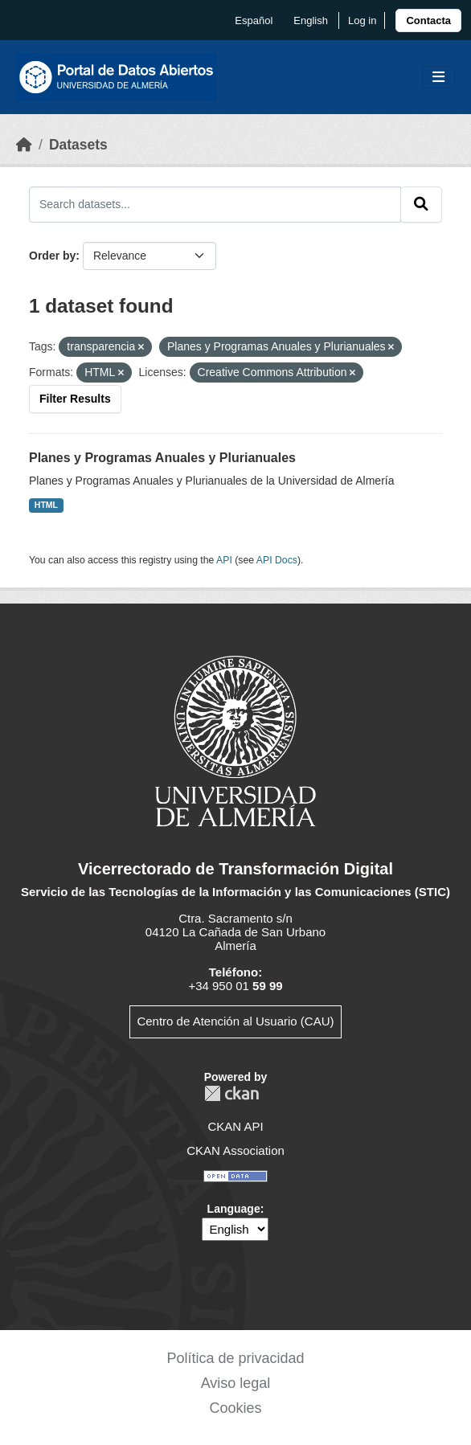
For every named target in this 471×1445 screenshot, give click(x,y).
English (310, 20)
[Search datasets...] (215, 204)
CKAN (231, 1093)
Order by (52, 255)
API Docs (276, 560)
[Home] (24, 145)
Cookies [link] (235, 1408)
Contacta (428, 20)
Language (233, 1208)
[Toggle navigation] (438, 77)
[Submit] (421, 204)
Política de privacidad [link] (235, 1358)
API (224, 560)
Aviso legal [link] (236, 1383)
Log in (362, 20)
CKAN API (235, 1126)
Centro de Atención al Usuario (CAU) (235, 1021)
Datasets (78, 145)
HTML (46, 505)
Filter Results (75, 398)
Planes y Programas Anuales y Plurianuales (162, 458)
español (253, 20)
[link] (428, 20)
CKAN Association (235, 1150)
